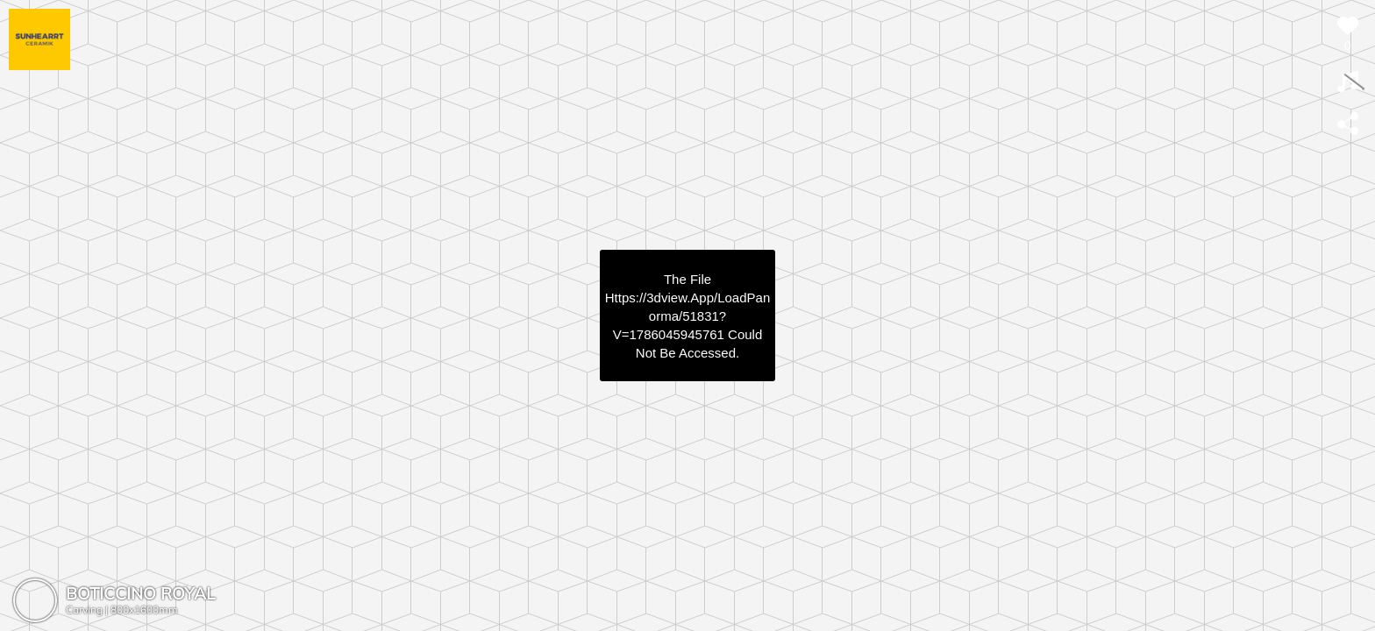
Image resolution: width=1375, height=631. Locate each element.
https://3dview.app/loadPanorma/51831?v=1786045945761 (687, 316)
